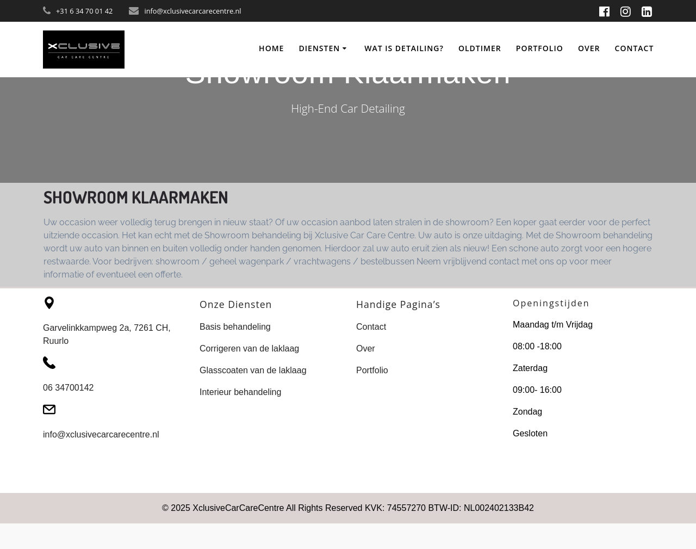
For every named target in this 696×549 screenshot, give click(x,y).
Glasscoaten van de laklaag (253, 370)
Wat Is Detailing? (404, 48)
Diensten (319, 48)
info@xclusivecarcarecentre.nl (101, 434)
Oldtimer (479, 48)
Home (271, 48)
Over (589, 48)
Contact (634, 48)
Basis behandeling (235, 326)
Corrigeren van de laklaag (249, 348)
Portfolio (539, 48)
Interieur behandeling (240, 392)
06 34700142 (68, 387)
